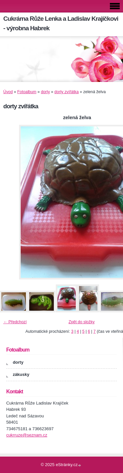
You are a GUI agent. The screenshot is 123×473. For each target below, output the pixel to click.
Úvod (8, 92)
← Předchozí (15, 322)
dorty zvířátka (66, 92)
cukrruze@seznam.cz (26, 435)
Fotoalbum (26, 92)
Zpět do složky (82, 322)
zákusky (21, 374)
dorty (45, 92)
